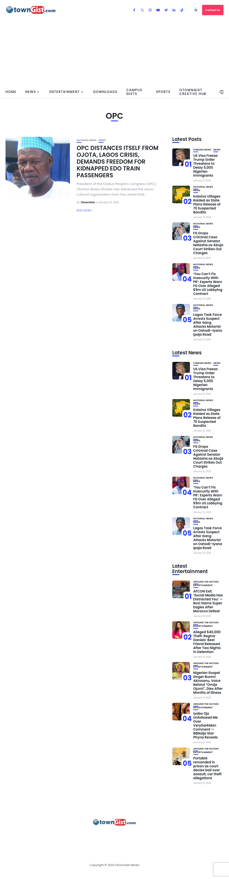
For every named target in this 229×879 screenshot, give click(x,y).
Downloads (105, 91)
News (30, 91)
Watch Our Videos (182, 834)
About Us (37, 834)
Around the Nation (206, 582)
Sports (163, 91)
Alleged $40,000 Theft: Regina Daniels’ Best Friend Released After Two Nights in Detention (207, 642)
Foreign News (202, 149)
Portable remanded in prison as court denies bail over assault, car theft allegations (207, 768)
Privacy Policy (119, 834)
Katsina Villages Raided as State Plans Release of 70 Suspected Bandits (206, 204)
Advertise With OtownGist (75, 834)
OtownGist (88, 202)
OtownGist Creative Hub (192, 92)
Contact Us (212, 10)
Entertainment (64, 91)
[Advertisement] (114, 53)
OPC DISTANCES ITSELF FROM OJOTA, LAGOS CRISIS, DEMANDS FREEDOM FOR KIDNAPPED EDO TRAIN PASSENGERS (117, 162)
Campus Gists (134, 92)
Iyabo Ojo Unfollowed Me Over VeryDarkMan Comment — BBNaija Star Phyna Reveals (205, 725)
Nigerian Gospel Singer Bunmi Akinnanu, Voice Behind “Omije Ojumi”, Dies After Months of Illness (208, 682)
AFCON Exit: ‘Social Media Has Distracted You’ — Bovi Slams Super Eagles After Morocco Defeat (208, 601)
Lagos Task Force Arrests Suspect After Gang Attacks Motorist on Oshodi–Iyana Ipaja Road (207, 324)
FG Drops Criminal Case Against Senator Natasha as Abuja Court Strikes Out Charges (208, 243)
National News (86, 140)
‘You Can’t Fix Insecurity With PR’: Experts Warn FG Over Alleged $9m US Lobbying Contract (207, 284)
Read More (84, 210)
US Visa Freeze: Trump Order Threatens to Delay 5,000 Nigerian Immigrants (205, 165)
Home (11, 91)
